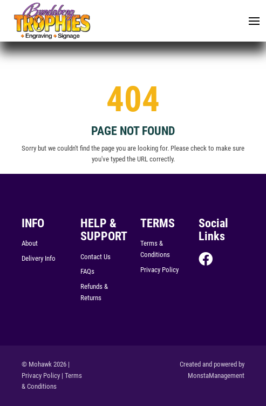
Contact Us (95, 257)
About (30, 243)
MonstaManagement (216, 375)
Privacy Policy (159, 270)
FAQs (87, 271)
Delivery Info (39, 258)
